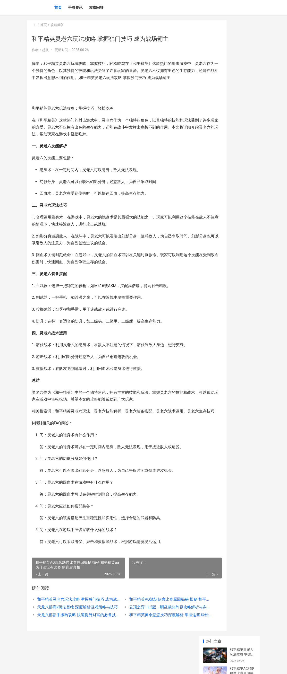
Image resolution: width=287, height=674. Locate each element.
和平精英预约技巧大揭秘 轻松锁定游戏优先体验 (242, 150)
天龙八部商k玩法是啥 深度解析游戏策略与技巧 (71, 621)
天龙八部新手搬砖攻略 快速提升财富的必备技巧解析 (71, 628)
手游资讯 (75, 7)
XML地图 (118, 666)
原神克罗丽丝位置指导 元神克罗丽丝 (242, 356)
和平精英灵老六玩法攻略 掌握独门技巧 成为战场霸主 (71, 613)
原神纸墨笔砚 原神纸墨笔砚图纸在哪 (242, 337)
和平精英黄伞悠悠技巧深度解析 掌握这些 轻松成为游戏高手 (147, 628)
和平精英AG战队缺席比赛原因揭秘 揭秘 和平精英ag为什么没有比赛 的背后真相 (147, 613)
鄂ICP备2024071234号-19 (95, 666)
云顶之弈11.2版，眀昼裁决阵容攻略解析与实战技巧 (147, 621)
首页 (58, 7)
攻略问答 (96, 7)
